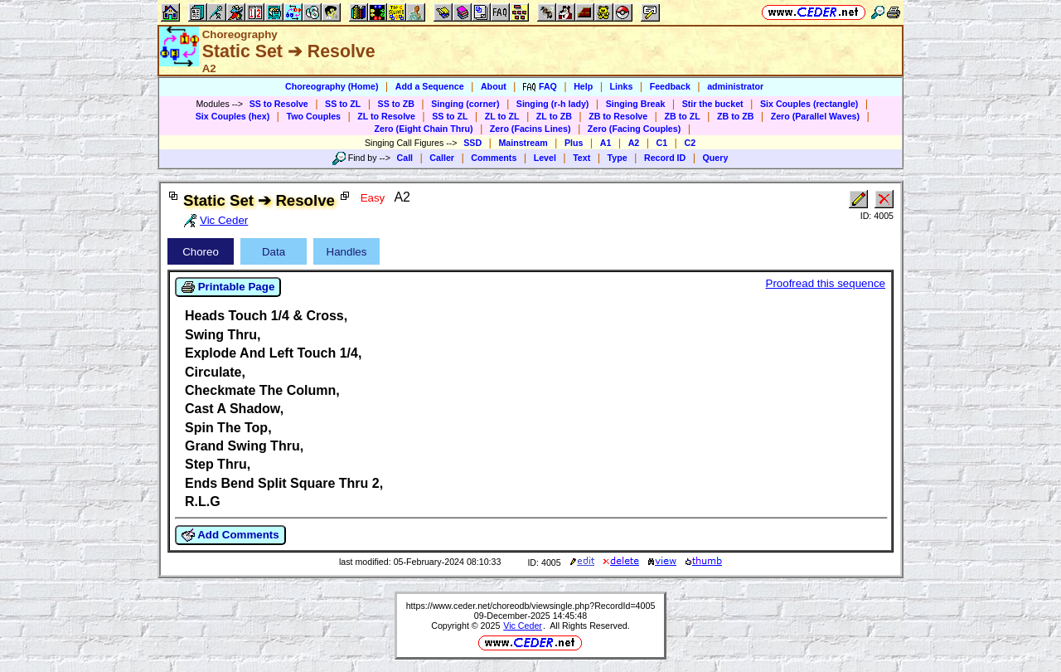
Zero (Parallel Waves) (815, 116)
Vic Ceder (522, 626)
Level (545, 158)
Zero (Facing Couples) (634, 129)
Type (617, 158)
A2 (634, 143)
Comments (493, 158)
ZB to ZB (735, 116)
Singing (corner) (465, 104)
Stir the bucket (713, 104)
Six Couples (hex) (232, 116)
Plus (574, 143)
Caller (441, 158)
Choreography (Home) (332, 86)
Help (583, 86)
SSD (472, 143)
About (493, 86)
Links (621, 86)
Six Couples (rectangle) (809, 104)
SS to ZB (396, 104)
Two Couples (313, 116)
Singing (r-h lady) (552, 104)
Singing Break (636, 104)
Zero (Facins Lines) (530, 129)
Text (581, 158)
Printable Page (228, 287)
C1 (662, 143)
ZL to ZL (502, 116)
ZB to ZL (682, 116)
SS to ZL (343, 104)
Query (716, 158)
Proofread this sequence (825, 283)
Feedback (670, 86)
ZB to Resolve (618, 116)
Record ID (665, 158)
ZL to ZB (554, 116)
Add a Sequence (429, 86)
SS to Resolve (279, 104)
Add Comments (230, 535)
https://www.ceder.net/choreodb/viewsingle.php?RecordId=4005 (531, 606)
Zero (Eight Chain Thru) (424, 129)
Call (405, 158)
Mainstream (522, 143)
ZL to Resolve (386, 116)
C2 (689, 143)
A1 (606, 143)
